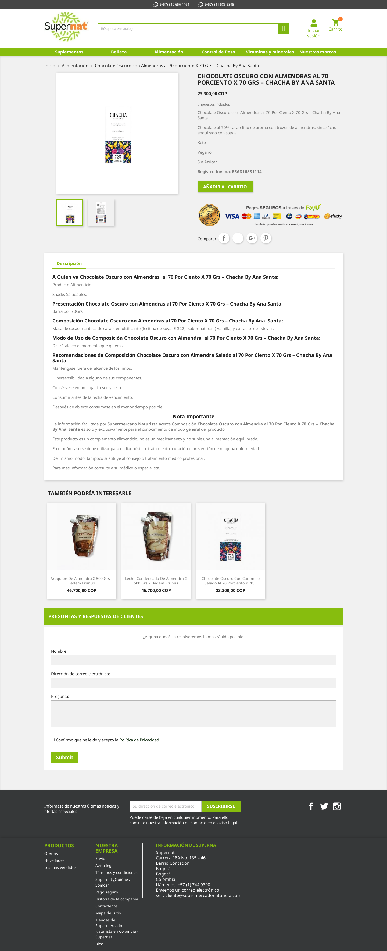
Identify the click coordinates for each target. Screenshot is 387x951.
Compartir (223, 238)
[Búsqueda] (193, 28)
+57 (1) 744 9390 (194, 885)
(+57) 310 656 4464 (171, 4)
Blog (99, 943)
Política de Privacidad (139, 739)
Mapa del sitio (108, 913)
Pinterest (265, 238)
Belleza (119, 52)
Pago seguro (106, 892)
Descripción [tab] (69, 263)
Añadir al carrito (225, 187)
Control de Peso (218, 52)
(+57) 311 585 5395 (216, 4)
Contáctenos (106, 906)
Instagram (336, 806)
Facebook (311, 806)
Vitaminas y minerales (269, 52)
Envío (100, 858)
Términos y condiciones (116, 872)
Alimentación (168, 52)
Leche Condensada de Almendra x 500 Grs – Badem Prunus (156, 581)
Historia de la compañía (116, 899)
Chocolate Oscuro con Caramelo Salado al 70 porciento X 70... (231, 581)
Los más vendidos (60, 867)
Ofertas (51, 853)
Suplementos (69, 52)
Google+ (251, 238)
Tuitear (237, 238)
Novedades (54, 860)
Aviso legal (105, 865)
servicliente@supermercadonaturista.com (198, 895)
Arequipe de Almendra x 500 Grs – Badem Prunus (82, 581)
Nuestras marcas (317, 52)
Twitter (323, 806)
